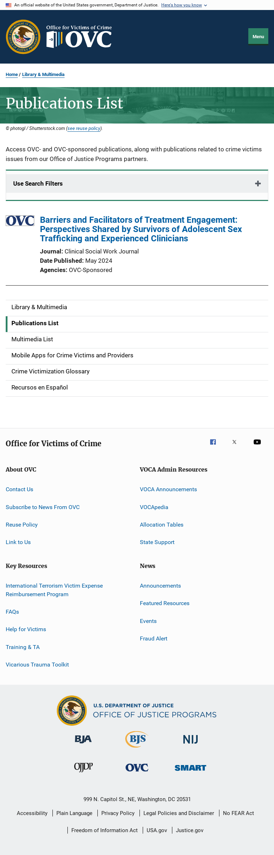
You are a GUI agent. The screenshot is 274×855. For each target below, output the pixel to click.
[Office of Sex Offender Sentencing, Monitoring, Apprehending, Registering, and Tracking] (190, 772)
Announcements (160, 585)
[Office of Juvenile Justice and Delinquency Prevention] (83, 774)
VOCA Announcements (168, 489)
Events (148, 620)
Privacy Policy (118, 813)
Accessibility (32, 813)
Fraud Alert (153, 638)
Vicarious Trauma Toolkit (37, 664)
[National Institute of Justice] (190, 744)
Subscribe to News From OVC (43, 507)
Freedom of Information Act (104, 830)
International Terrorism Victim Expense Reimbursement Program (54, 590)
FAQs (12, 611)
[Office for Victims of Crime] (137, 773)
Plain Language (74, 813)
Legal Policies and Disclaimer (178, 813)
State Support (157, 542)
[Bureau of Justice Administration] (83, 744)
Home (12, 74)
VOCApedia (154, 507)
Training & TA (23, 646)
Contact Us (19, 489)
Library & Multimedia (43, 74)
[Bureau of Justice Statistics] (136, 749)
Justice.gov (189, 830)
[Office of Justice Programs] (23, 36)
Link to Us (18, 542)
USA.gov (157, 830)
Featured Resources (164, 603)
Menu (258, 36)
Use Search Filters (38, 183)
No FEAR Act (238, 813)
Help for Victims (26, 629)
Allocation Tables (161, 524)
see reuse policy (83, 128)
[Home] (82, 36)
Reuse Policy (22, 524)
